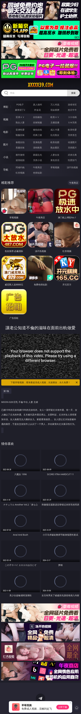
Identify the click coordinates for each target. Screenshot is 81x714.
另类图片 (72, 147)
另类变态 (72, 135)
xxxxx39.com (40, 85)
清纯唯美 (37, 147)
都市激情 (20, 154)
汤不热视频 (72, 167)
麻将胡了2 (20, 109)
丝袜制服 (37, 122)
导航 (5, 169)
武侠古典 (72, 154)
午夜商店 (37, 167)
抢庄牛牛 (72, 109)
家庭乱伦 (37, 154)
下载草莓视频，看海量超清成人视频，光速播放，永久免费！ (44, 382)
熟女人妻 (20, 122)
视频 (5, 119)
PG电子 (20, 104)
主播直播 (54, 122)
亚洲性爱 (20, 129)
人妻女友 (54, 154)
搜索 (73, 92)
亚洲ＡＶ (20, 117)
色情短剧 (37, 172)
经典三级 (37, 135)
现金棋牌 (54, 109)
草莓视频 (54, 167)
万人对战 (54, 104)
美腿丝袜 (20, 147)
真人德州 (37, 104)
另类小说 (37, 160)
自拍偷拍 (37, 117)
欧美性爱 (72, 129)
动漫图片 (72, 142)
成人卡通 (54, 129)
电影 (5, 132)
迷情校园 (20, 160)
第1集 (6, 391)
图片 (5, 144)
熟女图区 (54, 147)
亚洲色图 (37, 142)
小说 (5, 157)
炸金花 (37, 109)
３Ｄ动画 (72, 117)
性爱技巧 (72, 160)
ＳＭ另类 (72, 122)
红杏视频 (20, 172)
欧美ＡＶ (54, 117)
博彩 (5, 107)
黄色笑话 (54, 160)
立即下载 (62, 707)
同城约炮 (20, 167)
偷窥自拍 (20, 142)
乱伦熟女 (54, 135)
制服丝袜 (20, 135)
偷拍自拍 (37, 129)
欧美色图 (54, 142)
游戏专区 (72, 104)
